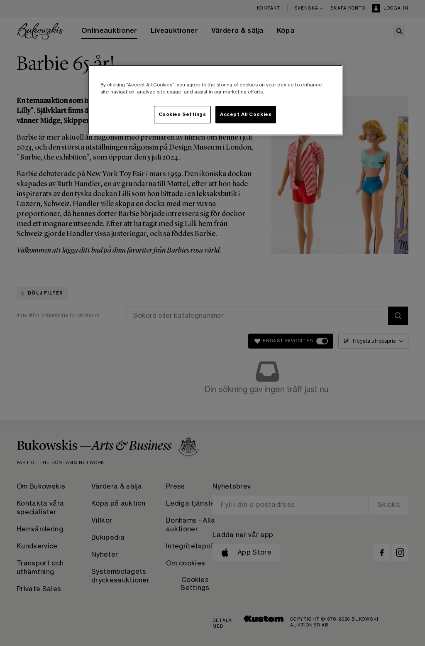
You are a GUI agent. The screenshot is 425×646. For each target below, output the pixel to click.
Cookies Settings (182, 114)
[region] (215, 100)
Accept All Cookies (245, 114)
